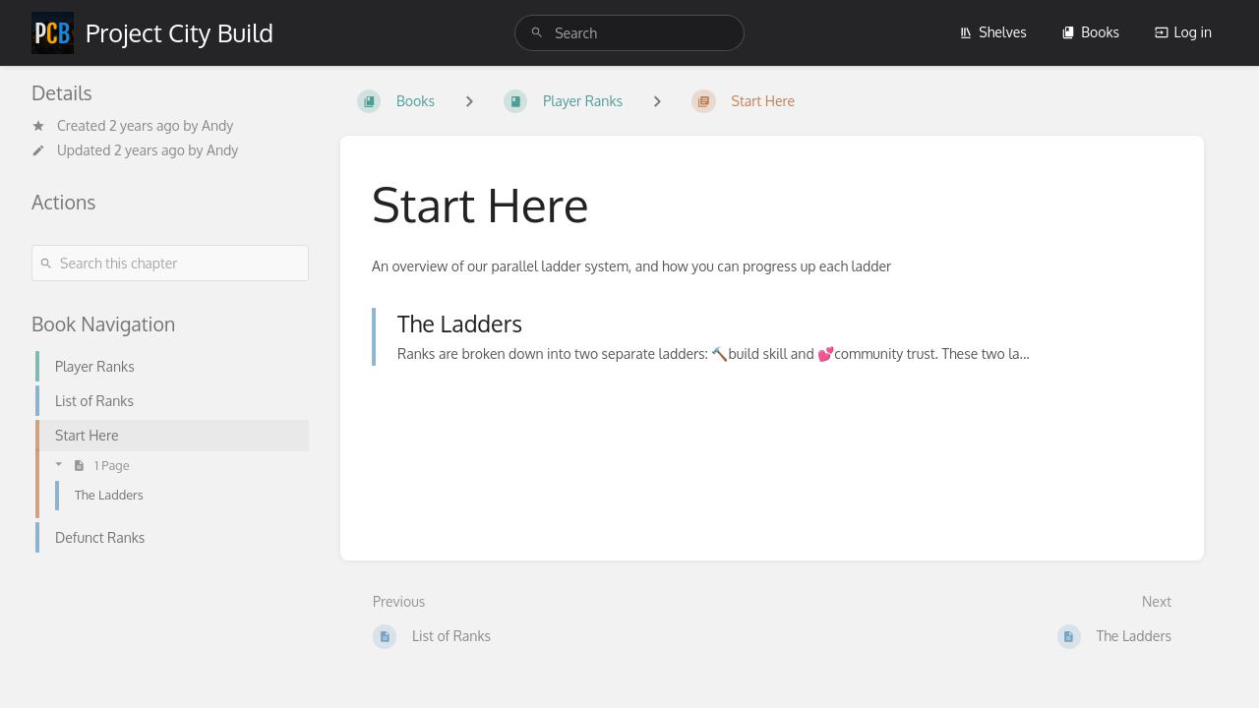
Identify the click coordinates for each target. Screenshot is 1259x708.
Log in (1183, 32)
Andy (217, 125)
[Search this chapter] (170, 263)
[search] (629, 33)
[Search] (537, 33)
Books (1090, 32)
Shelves (993, 32)
